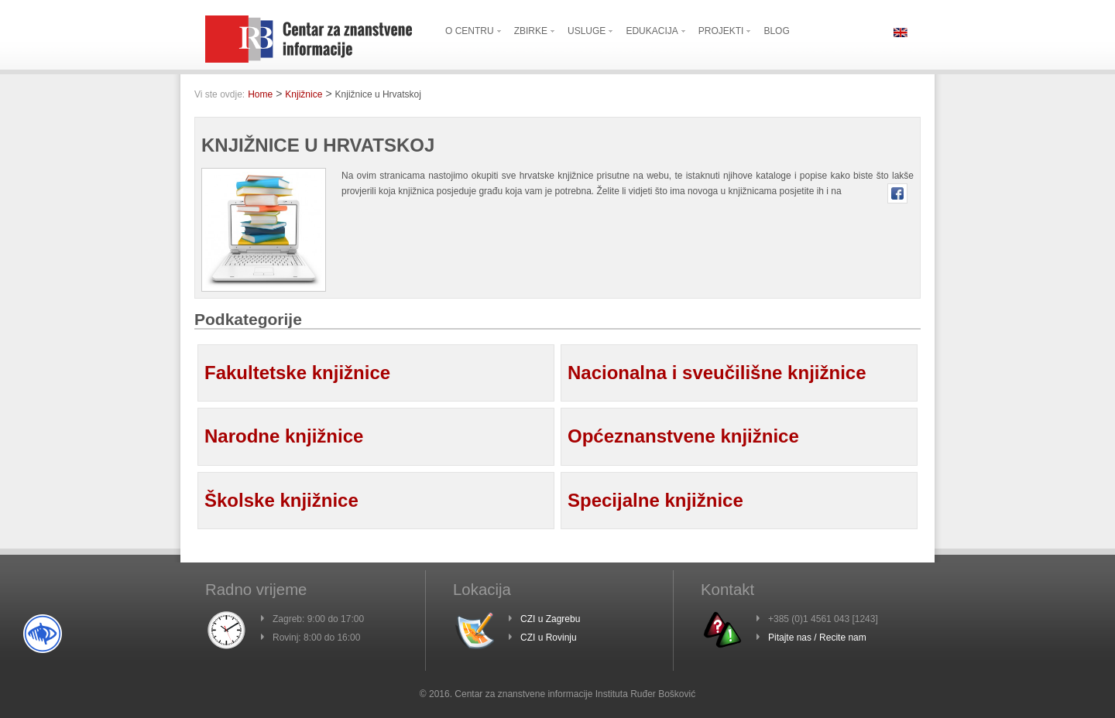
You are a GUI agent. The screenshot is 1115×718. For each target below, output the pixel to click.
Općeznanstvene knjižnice (683, 436)
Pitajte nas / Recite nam (817, 637)
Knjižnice (303, 94)
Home (260, 94)
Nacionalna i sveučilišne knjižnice (717, 372)
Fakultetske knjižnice (297, 372)
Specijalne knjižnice (655, 500)
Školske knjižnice (281, 500)
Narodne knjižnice (283, 436)
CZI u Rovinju (548, 637)
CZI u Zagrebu (550, 619)
